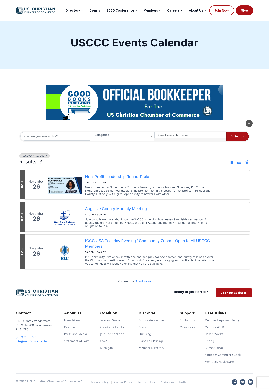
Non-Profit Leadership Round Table (117, 176)
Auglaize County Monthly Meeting (116, 208)
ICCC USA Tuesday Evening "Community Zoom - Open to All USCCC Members (147, 243)
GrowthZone (143, 281)
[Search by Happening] (190, 135)
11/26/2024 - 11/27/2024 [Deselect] (34, 155)
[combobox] (122, 136)
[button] (249, 123)
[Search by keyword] (55, 136)
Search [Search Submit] (237, 136)
